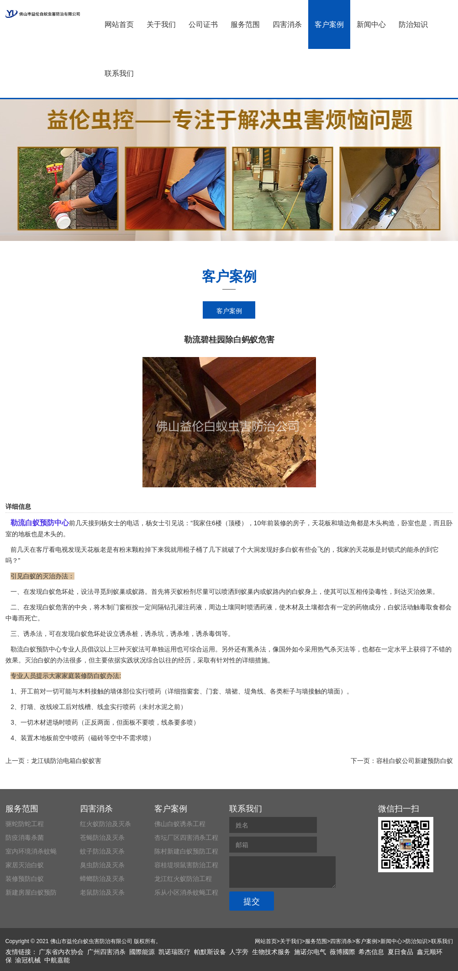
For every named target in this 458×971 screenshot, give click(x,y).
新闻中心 (371, 24)
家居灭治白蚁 (24, 865)
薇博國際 (342, 951)
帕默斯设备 (210, 951)
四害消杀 (287, 24)
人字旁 (238, 951)
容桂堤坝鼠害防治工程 (186, 865)
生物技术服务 (271, 951)
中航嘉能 (57, 960)
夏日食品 (400, 951)
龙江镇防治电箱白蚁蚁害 (66, 760)
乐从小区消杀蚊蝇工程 (186, 892)
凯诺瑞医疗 (174, 951)
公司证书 (203, 24)
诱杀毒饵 (208, 633)
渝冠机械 (28, 960)
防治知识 (413, 24)
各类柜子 (282, 691)
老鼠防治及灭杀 (102, 892)
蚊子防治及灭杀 (102, 851)
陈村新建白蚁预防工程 (186, 851)
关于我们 (161, 24)
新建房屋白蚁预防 (31, 892)
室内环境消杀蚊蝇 (31, 851)
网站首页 (119, 24)
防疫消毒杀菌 (24, 837)
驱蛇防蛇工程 (24, 823)
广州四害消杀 (106, 951)
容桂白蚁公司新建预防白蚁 (414, 760)
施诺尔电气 (310, 951)
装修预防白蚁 (24, 878)
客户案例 (329, 24)
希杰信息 (371, 951)
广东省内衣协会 (61, 951)
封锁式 (390, 549)
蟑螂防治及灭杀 (102, 878)
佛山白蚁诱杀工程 (179, 823)
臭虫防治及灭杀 (102, 865)
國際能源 (142, 951)
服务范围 (245, 24)
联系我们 (119, 73)
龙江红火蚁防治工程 (183, 878)
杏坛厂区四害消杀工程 (186, 837)
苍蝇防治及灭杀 (102, 837)
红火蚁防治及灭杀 (105, 823)
